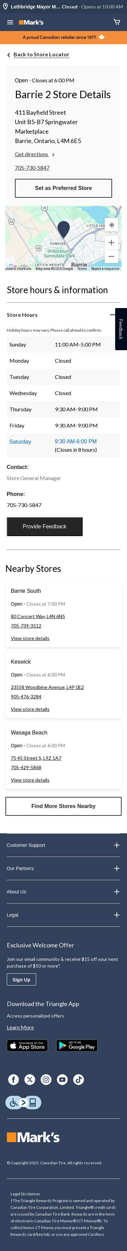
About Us (64, 891)
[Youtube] (62, 1079)
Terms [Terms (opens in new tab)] (82, 269)
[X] (29, 1079)
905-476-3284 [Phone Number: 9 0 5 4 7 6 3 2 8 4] (26, 696)
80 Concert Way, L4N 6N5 (38, 616)
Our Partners (64, 868)
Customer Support (64, 845)
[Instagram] (46, 1079)
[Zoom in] (111, 242)
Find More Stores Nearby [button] (63, 806)
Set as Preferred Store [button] (63, 188)
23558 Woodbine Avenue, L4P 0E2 (47, 687)
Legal (64, 915)
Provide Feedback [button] (44, 526)
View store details (30, 638)
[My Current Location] (111, 224)
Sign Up (21, 979)
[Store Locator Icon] (5, 7)
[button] (64, 230)
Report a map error (105, 269)
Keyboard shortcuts (16, 269)
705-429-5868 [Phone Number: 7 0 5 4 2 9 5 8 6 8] (26, 767)
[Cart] (117, 22)
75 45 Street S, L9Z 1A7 (36, 758)
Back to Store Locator (41, 54)
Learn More (20, 1027)
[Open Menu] (10, 23)
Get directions (35, 154)
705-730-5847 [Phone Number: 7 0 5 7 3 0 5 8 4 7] (32, 167)
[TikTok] (78, 1079)
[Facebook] (13, 1079)
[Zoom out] (111, 256)
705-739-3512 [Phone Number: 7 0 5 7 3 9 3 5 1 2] (26, 626)
